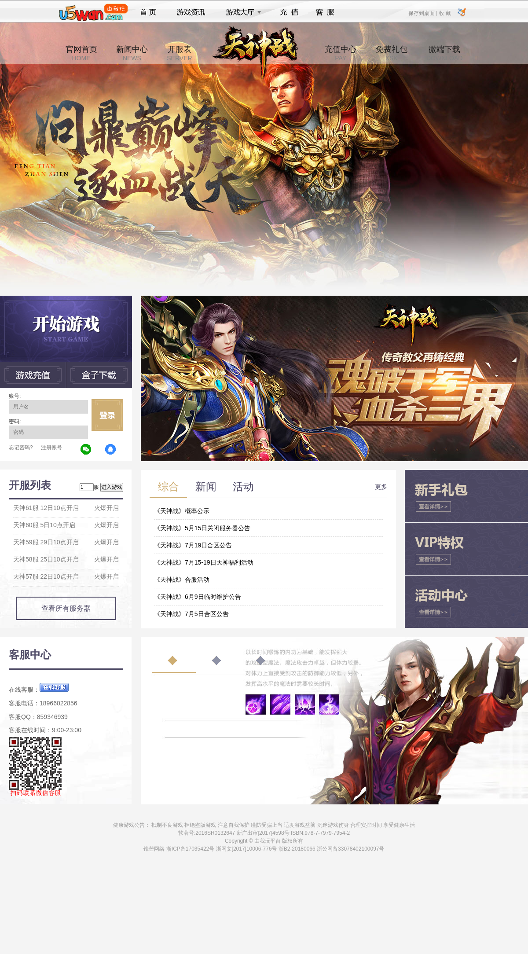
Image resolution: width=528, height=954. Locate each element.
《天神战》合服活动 (181, 579)
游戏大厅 (241, 12)
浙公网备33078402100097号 (350, 849)
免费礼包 (391, 53)
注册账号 (51, 447)
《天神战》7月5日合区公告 (191, 613)
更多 (381, 486)
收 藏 (444, 13)
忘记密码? (21, 447)
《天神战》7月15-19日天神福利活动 (203, 562)
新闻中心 (132, 53)
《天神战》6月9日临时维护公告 (197, 596)
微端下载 (444, 53)
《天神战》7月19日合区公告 (193, 545)
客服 (325, 12)
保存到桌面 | (423, 13)
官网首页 (81, 53)
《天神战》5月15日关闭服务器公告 (202, 528)
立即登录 (107, 415)
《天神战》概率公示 (181, 510)
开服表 (179, 53)
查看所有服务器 (66, 608)
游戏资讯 (191, 12)
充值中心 (340, 53)
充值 (288, 12)
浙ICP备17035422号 (190, 849)
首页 (148, 12)
